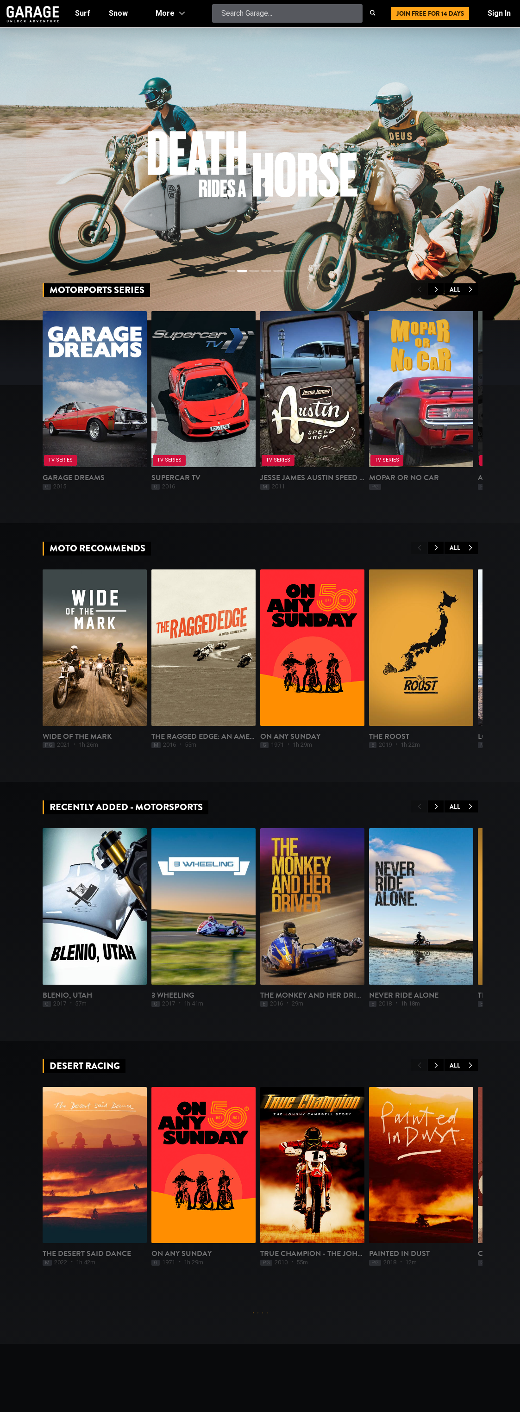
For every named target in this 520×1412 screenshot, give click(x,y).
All (461, 289)
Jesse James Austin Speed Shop (319, 477)
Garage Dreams (74, 477)
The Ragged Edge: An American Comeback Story (246, 736)
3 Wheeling (172, 995)
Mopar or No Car (404, 477)
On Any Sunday (290, 736)
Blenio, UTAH (67, 995)
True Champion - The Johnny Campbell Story (348, 1253)
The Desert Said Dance (87, 1253)
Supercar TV (175, 477)
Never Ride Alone (404, 995)
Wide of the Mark (77, 736)
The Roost (389, 736)
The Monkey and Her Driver (315, 995)
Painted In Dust (399, 1253)
